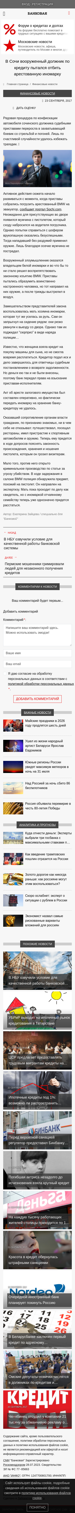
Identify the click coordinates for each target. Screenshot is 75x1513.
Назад (10, 532)
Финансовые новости (37, 93)
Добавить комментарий (37, 699)
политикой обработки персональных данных (41, 684)
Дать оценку (26, 108)
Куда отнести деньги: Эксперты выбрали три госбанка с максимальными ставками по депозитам (48, 838)
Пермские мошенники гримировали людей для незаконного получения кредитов (34, 568)
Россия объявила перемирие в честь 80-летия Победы (48, 806)
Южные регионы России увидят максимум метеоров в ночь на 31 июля (47, 767)
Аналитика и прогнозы (37, 824)
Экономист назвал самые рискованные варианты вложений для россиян (44, 920)
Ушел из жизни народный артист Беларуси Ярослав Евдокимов (44, 745)
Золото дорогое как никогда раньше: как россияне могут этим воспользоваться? (46, 879)
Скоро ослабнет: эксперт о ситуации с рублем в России (46, 898)
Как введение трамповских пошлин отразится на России (46, 857)
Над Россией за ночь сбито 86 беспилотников (47, 786)
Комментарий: (14, 619)
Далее (11, 557)
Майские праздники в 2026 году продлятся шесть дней (45, 723)
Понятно (37, 1507)
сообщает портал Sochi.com (40, 209)
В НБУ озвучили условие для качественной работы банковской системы (32, 543)
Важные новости (37, 712)
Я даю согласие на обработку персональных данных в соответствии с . (41, 682)
